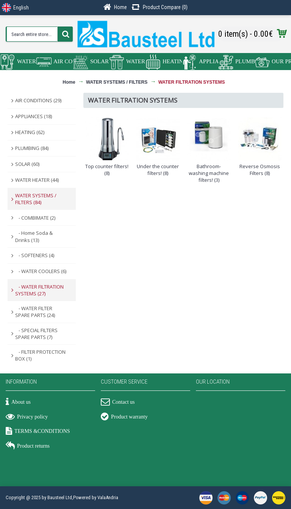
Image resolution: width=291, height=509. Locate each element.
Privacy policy (27, 417)
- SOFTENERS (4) (34, 255)
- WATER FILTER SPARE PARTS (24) (35, 312)
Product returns (28, 446)
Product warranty (124, 417)
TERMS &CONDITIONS (38, 432)
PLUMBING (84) (31, 148)
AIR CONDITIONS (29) (38, 100)
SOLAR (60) (27, 164)
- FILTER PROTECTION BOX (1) (40, 355)
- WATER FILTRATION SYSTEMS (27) (39, 290)
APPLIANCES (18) (33, 116)
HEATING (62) (29, 132)
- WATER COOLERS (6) (40, 271)
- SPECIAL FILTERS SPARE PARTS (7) (36, 333)
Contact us (118, 403)
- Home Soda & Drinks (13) (34, 236)
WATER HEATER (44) (37, 179)
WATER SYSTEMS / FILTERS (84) (35, 199)
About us (18, 403)
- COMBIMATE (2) (35, 217)
